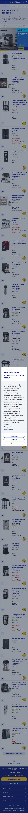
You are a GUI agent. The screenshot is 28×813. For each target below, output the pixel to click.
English (11, 370)
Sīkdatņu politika (8, 427)
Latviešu (6, 370)
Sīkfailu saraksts (8, 429)
